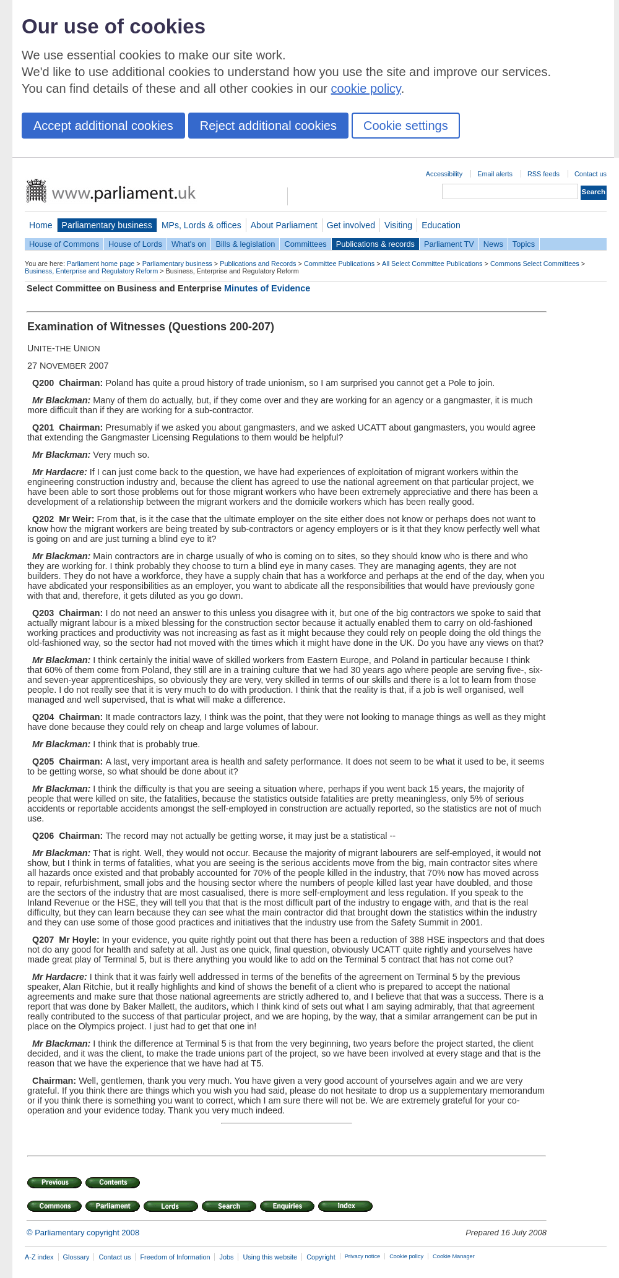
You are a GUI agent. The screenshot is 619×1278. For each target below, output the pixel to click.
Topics (524, 244)
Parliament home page (100, 263)
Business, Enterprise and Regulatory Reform (91, 271)
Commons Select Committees (534, 263)
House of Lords (135, 244)
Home (41, 225)
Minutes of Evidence (267, 288)
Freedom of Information (175, 1257)
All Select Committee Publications (432, 263)
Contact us (590, 174)
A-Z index (39, 1257)
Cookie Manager (454, 1256)
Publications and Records (258, 263)
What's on (189, 244)
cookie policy (366, 88)
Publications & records (375, 244)
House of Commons (64, 244)
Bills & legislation (245, 244)
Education (441, 225)
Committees (305, 244)
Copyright (320, 1257)
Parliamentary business (107, 225)
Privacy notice (362, 1256)
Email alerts (495, 174)
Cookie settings (405, 125)
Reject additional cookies (268, 125)
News (493, 244)
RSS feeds (543, 174)
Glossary (76, 1257)
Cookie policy (406, 1256)
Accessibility (444, 174)
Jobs (226, 1257)
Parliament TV (449, 244)
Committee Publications (339, 263)
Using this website (270, 1257)
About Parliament (284, 225)
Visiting (398, 225)
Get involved (351, 225)
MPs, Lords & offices (201, 225)
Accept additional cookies (103, 125)
